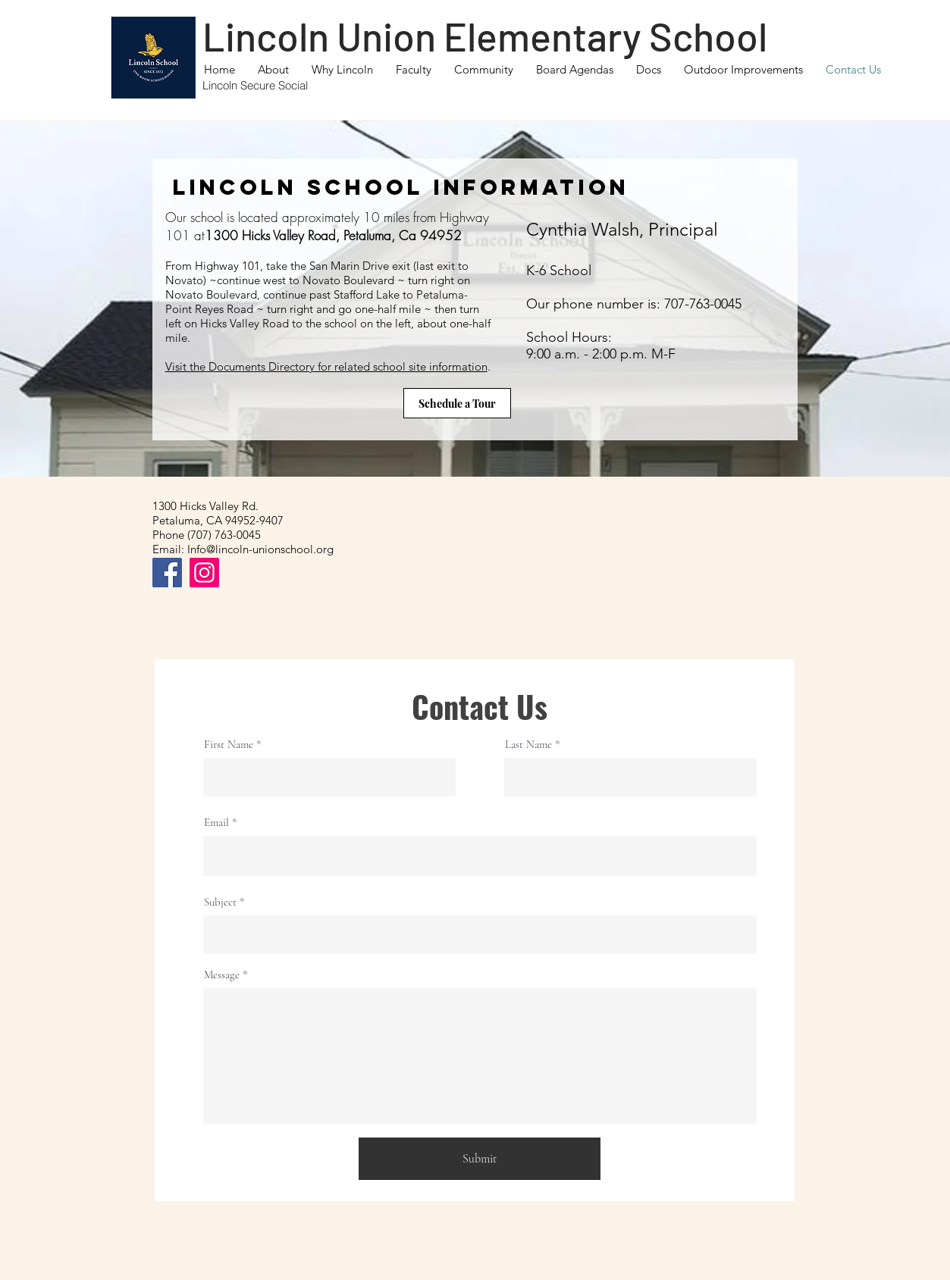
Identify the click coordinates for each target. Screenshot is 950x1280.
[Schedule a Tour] (457, 403)
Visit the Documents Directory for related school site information (326, 366)
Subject (220, 902)
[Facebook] (167, 572)
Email (216, 822)
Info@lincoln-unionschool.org (260, 549)
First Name (228, 744)
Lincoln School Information (401, 187)
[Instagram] (204, 572)
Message (222, 975)
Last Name (528, 744)
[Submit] (479, 1159)
